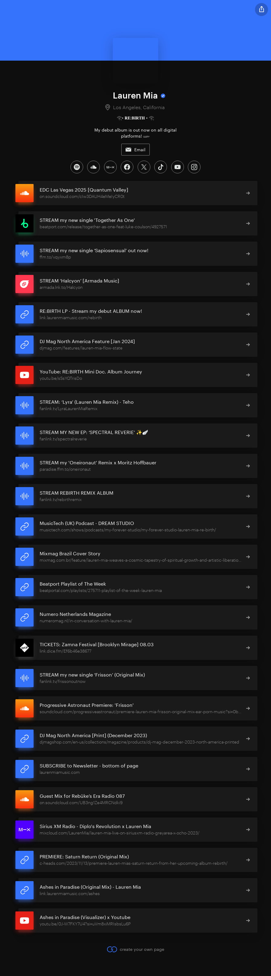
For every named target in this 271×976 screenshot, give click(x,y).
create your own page (135, 949)
